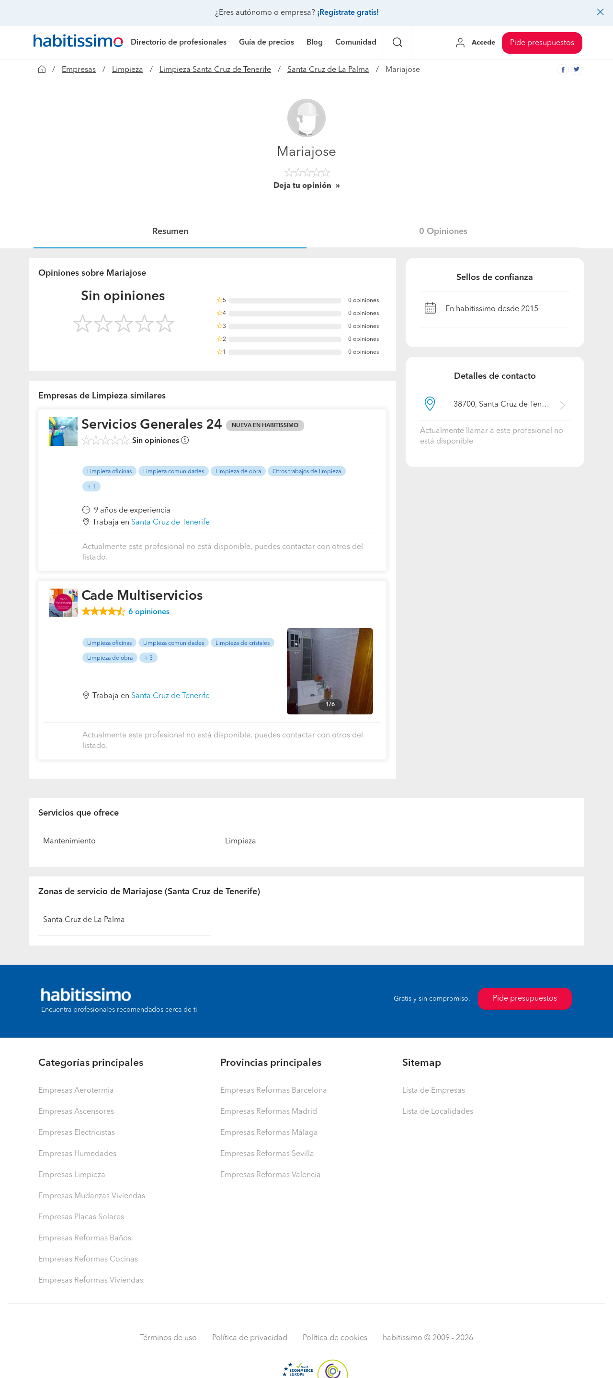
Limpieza (127, 70)
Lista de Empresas (433, 1091)
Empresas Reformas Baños (84, 1238)
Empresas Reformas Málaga (269, 1133)
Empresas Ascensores (76, 1112)
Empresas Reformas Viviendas (90, 1281)
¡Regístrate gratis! (348, 13)
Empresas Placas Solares (81, 1217)
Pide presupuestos (542, 43)
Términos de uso (168, 1338)
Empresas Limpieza (71, 1175)
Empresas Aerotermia (76, 1091)
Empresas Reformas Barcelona (273, 1091)
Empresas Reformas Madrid (268, 1112)
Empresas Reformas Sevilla (267, 1154)
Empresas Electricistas (76, 1133)
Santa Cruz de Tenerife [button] (170, 522)
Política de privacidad (249, 1338)
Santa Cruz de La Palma (328, 70)
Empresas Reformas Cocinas (88, 1259)
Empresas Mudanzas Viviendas (91, 1196)
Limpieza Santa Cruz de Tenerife (215, 70)
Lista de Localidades (437, 1112)
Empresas (79, 70)
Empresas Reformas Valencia (270, 1175)
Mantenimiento (69, 841)
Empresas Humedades (77, 1154)
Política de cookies (335, 1338)
